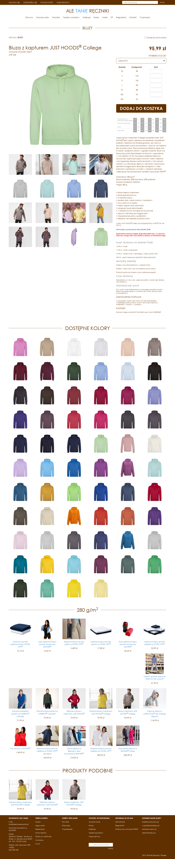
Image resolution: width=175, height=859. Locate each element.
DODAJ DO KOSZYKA (141, 108)
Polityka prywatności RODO (126, 829)
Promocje (66, 825)
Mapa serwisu (94, 836)
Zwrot (37, 844)
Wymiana (39, 840)
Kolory (96, 17)
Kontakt (132, 17)
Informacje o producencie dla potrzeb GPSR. (133, 229)
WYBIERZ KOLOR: (157, 55)
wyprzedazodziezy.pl (150, 825)
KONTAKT (157, 312)
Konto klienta (40, 833)
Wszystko (56, 17)
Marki (104, 17)
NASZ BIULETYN (63, 2)
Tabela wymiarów (71, 17)
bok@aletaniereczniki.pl (19, 824)
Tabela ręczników (96, 833)
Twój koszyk (145, 17)
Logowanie (40, 825)
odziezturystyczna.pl (150, 822)
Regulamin (121, 17)
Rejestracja (40, 829)
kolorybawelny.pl (149, 829)
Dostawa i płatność (43, 836)
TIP (112, 17)
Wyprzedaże (67, 829)
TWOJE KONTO (46, 2)
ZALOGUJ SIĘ (14, 2)
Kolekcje (86, 17)
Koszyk (38, 822)
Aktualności (120, 822)
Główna (29, 17)
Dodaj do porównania (156, 37)
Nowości (65, 822)
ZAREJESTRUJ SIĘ (30, 2)
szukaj (162, 2)
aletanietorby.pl (149, 833)
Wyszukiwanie (42, 17)
